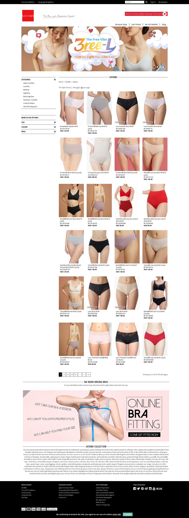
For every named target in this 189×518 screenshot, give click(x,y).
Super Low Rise (28, 83)
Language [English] (46, 2)
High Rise (26, 93)
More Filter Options (29, 117)
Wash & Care (100, 502)
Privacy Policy (26, 493)
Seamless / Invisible (30, 100)
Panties (75, 82)
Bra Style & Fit (101, 500)
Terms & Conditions (28, 490)
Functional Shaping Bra (104, 497)
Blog (164, 24)
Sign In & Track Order (66, 488)
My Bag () (163, 2)
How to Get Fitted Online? (105, 493)
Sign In (153, 2)
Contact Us (62, 497)
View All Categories (30, 106)
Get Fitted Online (102, 490)
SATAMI (67, 82)
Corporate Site (26, 495)
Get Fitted (136, 24)
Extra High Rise (28, 96)
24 (77, 87)
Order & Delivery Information (69, 493)
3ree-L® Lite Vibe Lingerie (105, 495)
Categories (38, 79)
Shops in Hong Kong (103, 505)
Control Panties (28, 103)
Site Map (24, 497)
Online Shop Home (102, 488)
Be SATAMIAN (151, 24)
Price (38, 131)
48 (82, 87)
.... (80, 374)
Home (61, 82)
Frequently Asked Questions (68, 490)
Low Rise (26, 86)
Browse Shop (121, 24)
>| (88, 374)
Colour (38, 127)
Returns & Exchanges (66, 495)
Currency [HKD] (28, 2)
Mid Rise (26, 90)
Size (38, 122)
